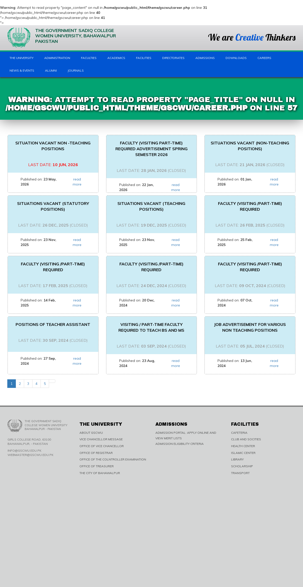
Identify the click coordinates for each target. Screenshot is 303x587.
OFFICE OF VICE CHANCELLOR (101, 446)
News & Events (22, 70)
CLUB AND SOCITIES (246, 439)
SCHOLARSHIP (242, 466)
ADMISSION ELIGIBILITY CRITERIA (179, 444)
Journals (76, 70)
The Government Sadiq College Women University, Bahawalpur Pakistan (62, 38)
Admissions (205, 58)
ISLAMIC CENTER (243, 453)
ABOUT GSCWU (91, 433)
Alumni (51, 70)
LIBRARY (237, 459)
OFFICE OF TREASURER (96, 466)
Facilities (143, 58)
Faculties (89, 58)
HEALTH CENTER (243, 446)
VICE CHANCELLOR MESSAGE (101, 439)
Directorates (173, 58)
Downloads (236, 58)
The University (21, 58)
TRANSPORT (240, 473)
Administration (57, 58)
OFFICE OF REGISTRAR (96, 453)
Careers (264, 58)
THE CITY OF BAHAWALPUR (99, 473)
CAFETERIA (239, 433)
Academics (116, 58)
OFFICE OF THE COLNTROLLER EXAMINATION (112, 459)
